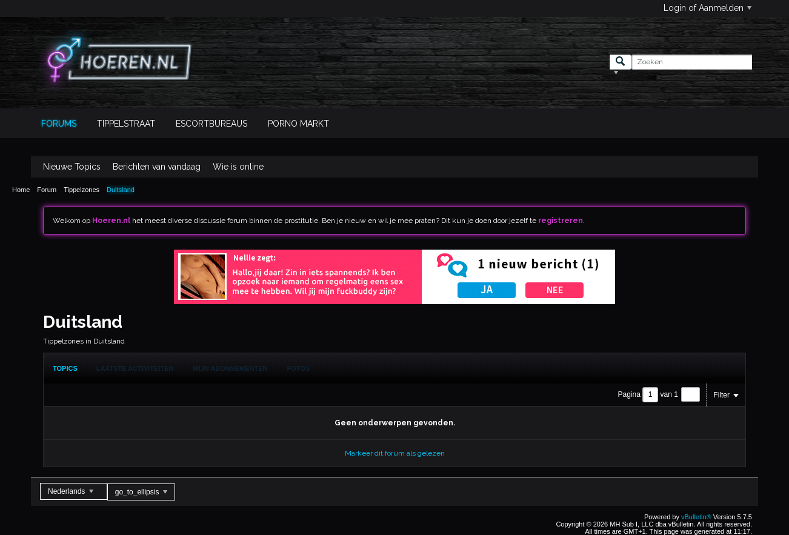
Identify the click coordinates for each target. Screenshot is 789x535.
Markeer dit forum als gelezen (395, 453)
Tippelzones (81, 189)
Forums (58, 123)
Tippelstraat (126, 123)
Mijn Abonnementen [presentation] (230, 368)
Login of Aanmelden (707, 8)
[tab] (65, 368)
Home (21, 189)
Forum (46, 189)
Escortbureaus (211, 123)
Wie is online (238, 166)
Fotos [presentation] (298, 368)
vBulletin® (696, 516)
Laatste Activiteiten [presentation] (135, 368)
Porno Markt (298, 123)
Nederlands (70, 491)
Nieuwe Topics (72, 166)
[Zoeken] (691, 62)
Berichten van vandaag (157, 166)
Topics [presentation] (65, 368)
